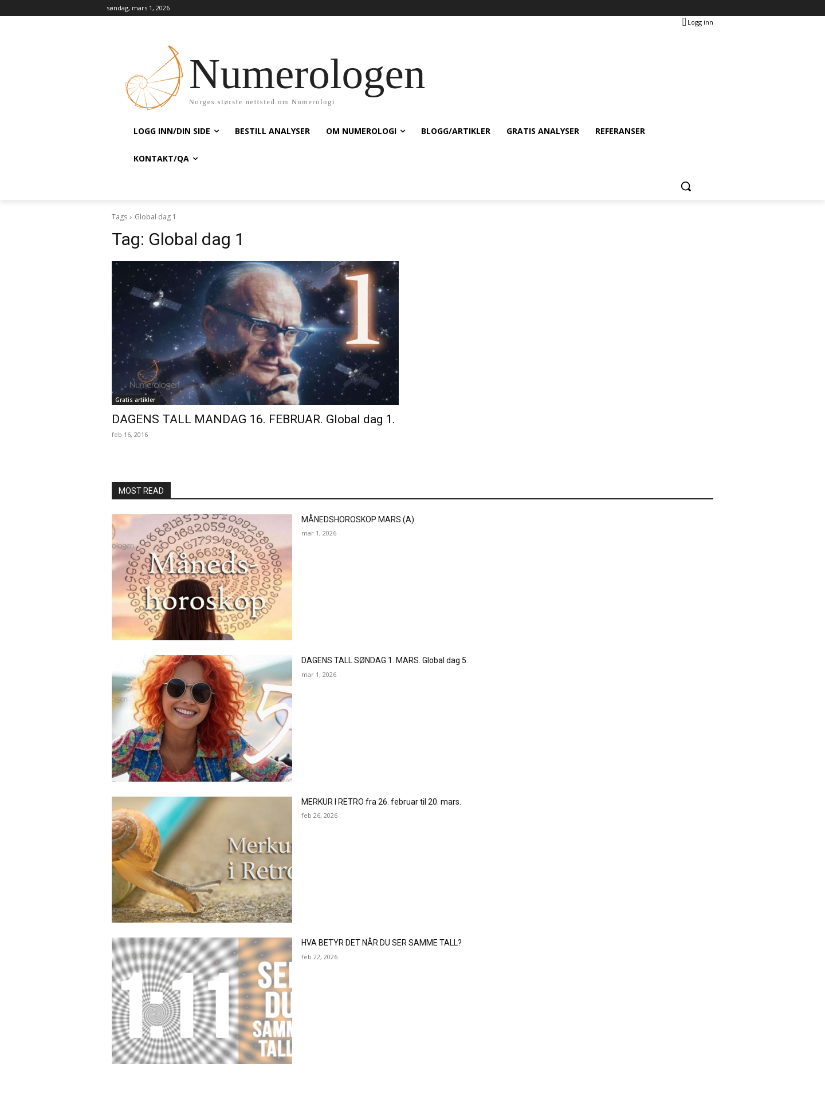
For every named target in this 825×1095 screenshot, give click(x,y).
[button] (686, 186)
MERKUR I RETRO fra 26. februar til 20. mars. (381, 801)
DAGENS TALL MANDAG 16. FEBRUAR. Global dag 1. (253, 419)
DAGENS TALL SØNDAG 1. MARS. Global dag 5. (384, 660)
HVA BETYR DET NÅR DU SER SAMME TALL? (381, 942)
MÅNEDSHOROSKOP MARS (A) (357, 519)
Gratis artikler (135, 400)
